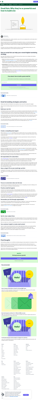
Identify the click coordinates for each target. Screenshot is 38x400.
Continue (25, 394)
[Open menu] (2, 1)
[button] (3, 394)
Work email (5, 82)
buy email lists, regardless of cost (10, 60)
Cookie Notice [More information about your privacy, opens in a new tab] (11, 396)
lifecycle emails (18, 70)
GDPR (26, 197)
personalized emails (22, 149)
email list (30, 120)
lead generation (9, 132)
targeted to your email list (8, 205)
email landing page (5, 158)
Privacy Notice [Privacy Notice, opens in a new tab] (16, 396)
